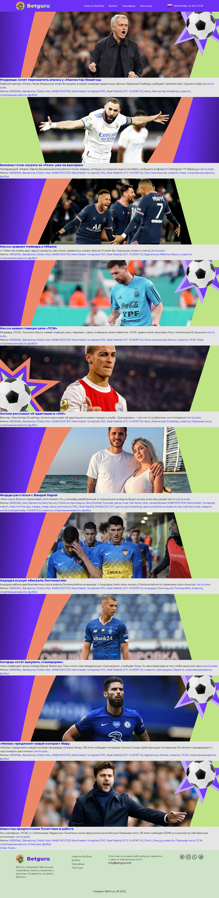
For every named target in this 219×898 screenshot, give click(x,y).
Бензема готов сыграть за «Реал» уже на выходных (41, 165)
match (4, 506)
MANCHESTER (61, 91)
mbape (36, 506)
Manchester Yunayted (85, 91)
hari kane (135, 502)
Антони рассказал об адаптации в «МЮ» (33, 413)
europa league (75, 502)
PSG (103, 91)
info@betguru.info (119, 863)
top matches (185, 506)
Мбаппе (165, 254)
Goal (125, 502)
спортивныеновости (13, 95)
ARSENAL (16, 91)
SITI (125, 91)
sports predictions (154, 506)
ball (25, 502)
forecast (108, 502)
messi (45, 506)
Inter (48, 91)
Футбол (113, 6)
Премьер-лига (201, 421)
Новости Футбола (94, 6)
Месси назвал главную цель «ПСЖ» (28, 328)
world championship (12, 510)
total (197, 506)
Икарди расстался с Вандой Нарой (28, 495)
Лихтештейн (182, 588)
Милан (164, 755)
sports (119, 506)
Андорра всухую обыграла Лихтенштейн (33, 580)
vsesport (206, 506)
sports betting (133, 506)
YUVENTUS (136, 91)
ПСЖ (192, 339)
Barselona (29, 91)
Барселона (151, 254)
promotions (64, 506)
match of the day (19, 506)
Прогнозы (146, 6)
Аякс (147, 91)
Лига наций (165, 588)
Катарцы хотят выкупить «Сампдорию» (31, 662)
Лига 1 (148, 840)
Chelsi (40, 91)
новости (185, 91)
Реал (183, 172)
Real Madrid (114, 91)
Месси (175, 254)
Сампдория (164, 669)
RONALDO (101, 506)
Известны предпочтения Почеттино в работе (37, 829)
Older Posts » (8, 848)
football (97, 502)
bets (44, 502)
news (52, 506)
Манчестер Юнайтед (165, 91)
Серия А (178, 669)
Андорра (150, 588)
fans (88, 502)
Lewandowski (157, 502)
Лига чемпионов (155, 172)
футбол (32, 95)
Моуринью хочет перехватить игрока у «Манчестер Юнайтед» (51, 80)
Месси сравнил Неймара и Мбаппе (28, 246)
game (117, 502)
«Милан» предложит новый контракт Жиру (35, 743)
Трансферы (128, 6)
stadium (171, 506)
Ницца (158, 840)
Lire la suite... (207, 169)
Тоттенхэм (34, 844)
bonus (53, 502)
